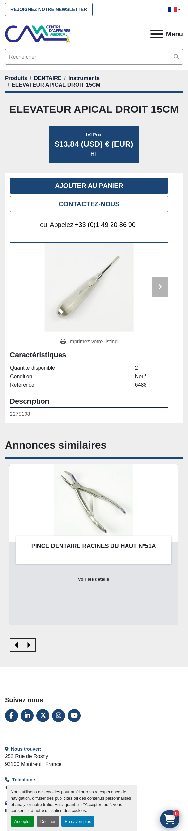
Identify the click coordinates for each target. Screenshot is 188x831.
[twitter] (42, 715)
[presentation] (16, 645)
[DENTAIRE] (48, 78)
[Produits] (16, 78)
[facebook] (11, 715)
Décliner (48, 821)
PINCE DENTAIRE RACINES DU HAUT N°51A (93, 546)
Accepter (22, 821)
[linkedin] (27, 715)
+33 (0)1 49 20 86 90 (105, 224)
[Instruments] (84, 78)
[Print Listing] (89, 341)
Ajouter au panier (89, 185)
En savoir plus (78, 821)
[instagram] (58, 715)
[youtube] (74, 715)
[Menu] (156, 34)
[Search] (94, 57)
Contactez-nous (89, 204)
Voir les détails (93, 579)
